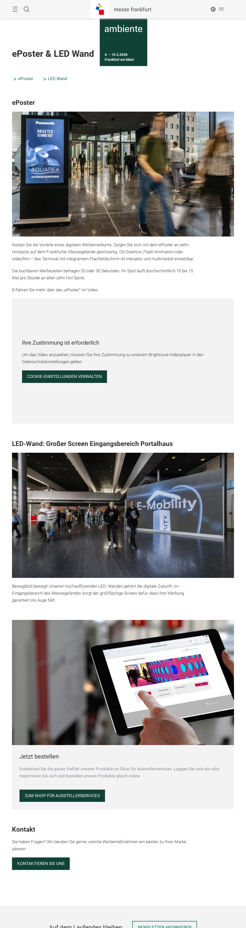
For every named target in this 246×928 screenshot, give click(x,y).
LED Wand (57, 78)
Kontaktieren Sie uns (40, 863)
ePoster (25, 78)
